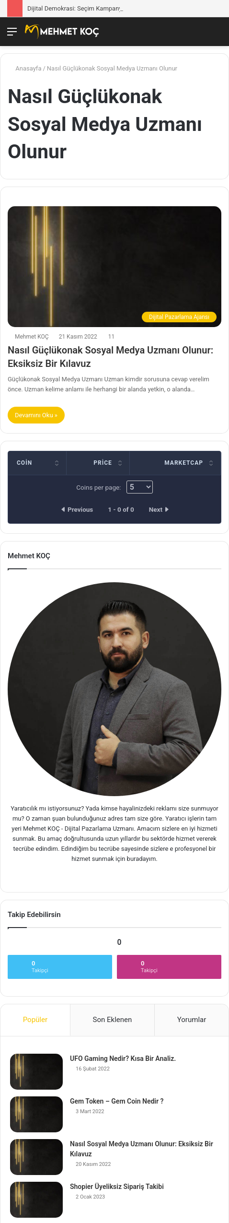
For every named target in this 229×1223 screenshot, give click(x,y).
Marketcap (183, 462)
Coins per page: (114, 487)
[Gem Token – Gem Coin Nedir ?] (36, 1114)
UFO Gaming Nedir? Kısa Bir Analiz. (123, 1058)
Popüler (35, 1019)
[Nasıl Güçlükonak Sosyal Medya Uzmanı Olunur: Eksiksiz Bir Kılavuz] (114, 266)
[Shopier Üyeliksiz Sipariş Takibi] (36, 1200)
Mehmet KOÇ (32, 336)
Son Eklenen (112, 1019)
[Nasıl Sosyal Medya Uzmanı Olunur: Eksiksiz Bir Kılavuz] (36, 1157)
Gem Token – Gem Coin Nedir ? (116, 1101)
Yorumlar (191, 1019)
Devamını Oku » (36, 415)
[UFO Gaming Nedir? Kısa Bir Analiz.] (36, 1072)
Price (102, 462)
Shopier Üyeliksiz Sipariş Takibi (117, 1186)
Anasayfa (24, 68)
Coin (24, 462)
